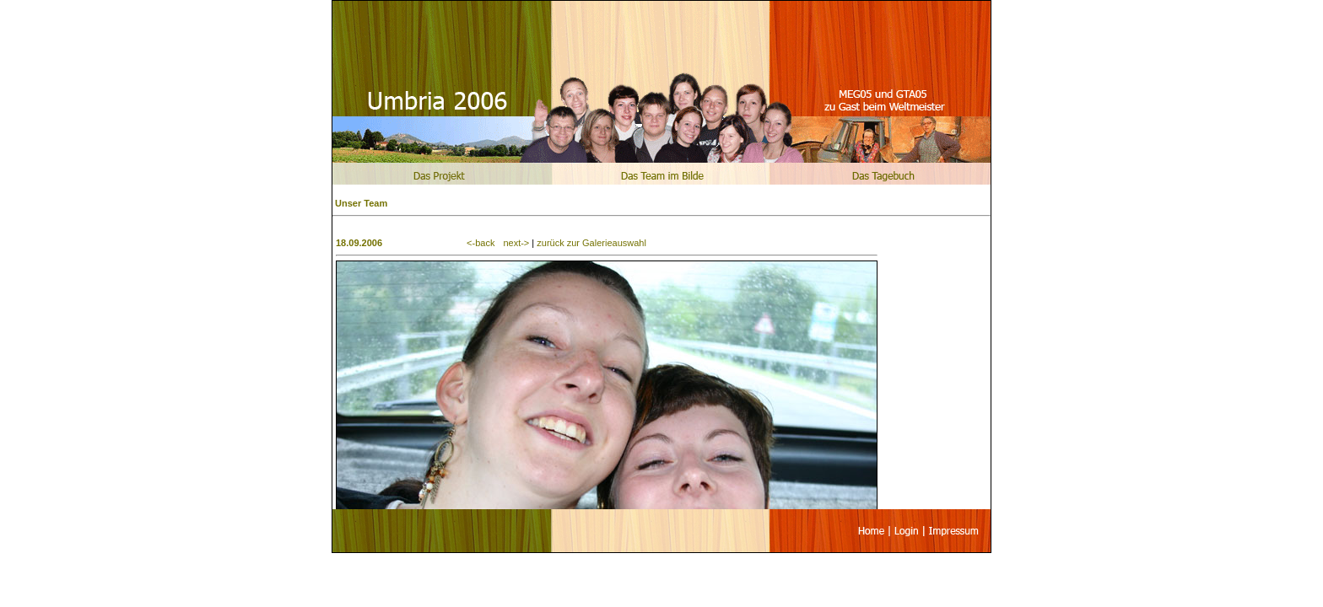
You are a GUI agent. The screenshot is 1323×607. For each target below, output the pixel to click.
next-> (516, 243)
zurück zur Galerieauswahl (591, 243)
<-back (480, 243)
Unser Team (361, 203)
